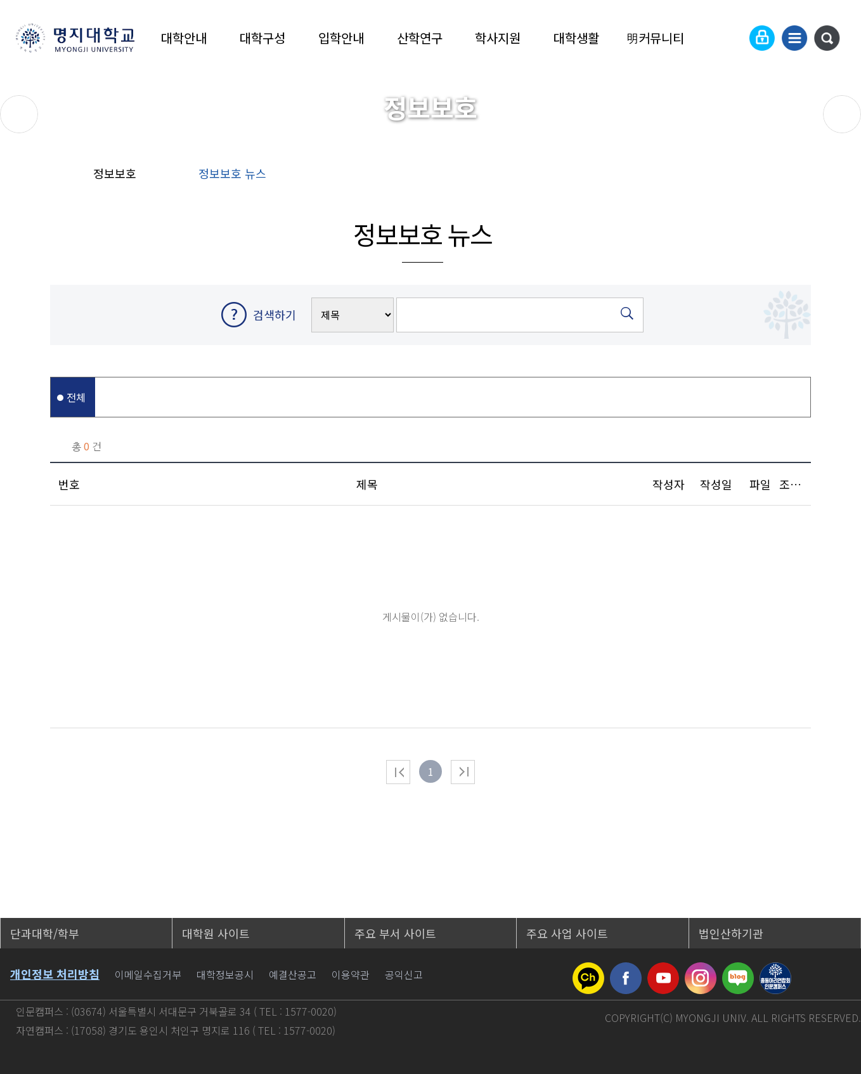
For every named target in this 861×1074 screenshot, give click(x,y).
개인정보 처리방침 (55, 974)
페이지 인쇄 (836, 177)
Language (731, 38)
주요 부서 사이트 (395, 933)
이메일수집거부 (148, 974)
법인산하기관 (731, 933)
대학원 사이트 (216, 933)
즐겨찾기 (794, 177)
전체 (76, 397)
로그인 (762, 38)
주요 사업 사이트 (567, 933)
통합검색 (826, 38)
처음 (398, 772)
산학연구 (420, 38)
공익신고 (404, 974)
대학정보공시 (225, 974)
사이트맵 (794, 38)
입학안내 (341, 38)
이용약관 (351, 974)
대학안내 (184, 38)
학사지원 (498, 38)
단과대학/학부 (44, 933)
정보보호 (114, 173)
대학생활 (576, 38)
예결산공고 (292, 974)
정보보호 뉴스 (232, 173)
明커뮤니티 (655, 38)
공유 (753, 177)
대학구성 (262, 38)
